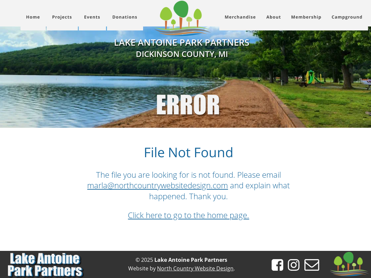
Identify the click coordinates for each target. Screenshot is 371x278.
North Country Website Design (195, 268)
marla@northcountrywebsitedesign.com (157, 185)
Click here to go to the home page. (188, 214)
